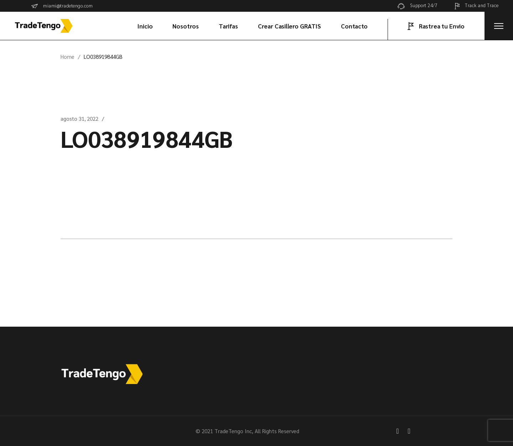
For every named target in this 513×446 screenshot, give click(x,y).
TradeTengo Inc (233, 430)
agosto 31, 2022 (79, 118)
